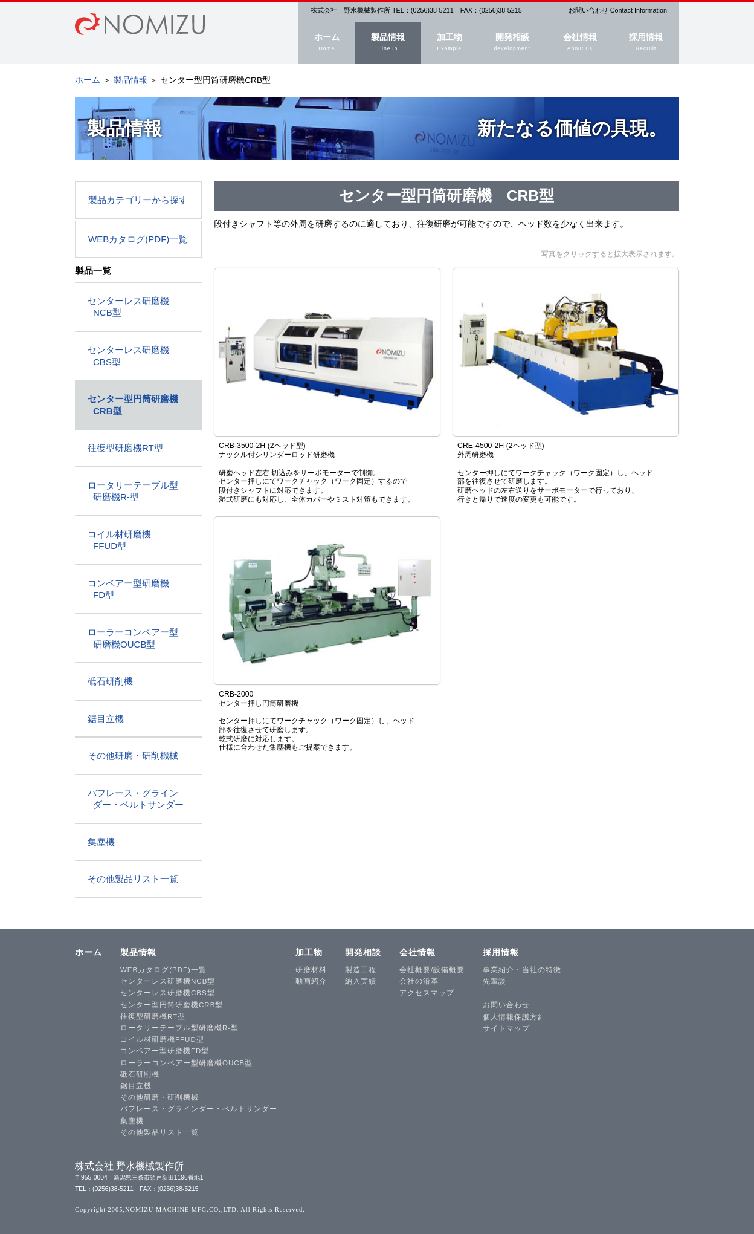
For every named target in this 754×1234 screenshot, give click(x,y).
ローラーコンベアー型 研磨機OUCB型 (133, 638)
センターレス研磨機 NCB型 (128, 307)
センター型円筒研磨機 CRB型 (133, 405)
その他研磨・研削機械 (133, 755)
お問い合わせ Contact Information (618, 10)
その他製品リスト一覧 (133, 879)
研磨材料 (311, 969)
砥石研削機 (110, 681)
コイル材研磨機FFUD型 (162, 1039)
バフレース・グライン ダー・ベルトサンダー (136, 799)
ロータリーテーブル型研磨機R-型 (179, 1027)
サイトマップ (506, 1028)
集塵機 (101, 842)
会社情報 (580, 43)
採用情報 (646, 43)
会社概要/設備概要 (432, 969)
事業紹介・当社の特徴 (522, 969)
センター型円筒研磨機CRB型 (171, 1004)
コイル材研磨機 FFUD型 (119, 540)
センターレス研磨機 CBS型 (128, 356)
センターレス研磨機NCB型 (167, 981)
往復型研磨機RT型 (125, 448)
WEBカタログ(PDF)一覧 (137, 239)
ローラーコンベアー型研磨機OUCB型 (186, 1063)
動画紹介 (311, 981)
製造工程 (360, 969)
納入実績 (360, 981)
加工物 (449, 43)
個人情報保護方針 (514, 1017)
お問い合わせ (506, 1004)
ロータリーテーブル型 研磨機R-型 (133, 491)
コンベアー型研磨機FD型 (164, 1050)
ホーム (327, 43)
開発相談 (512, 43)
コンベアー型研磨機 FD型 (128, 589)
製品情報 (388, 43)
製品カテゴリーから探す (138, 200)
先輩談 (494, 981)
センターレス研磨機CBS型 (167, 992)
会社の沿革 (419, 981)
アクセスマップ (426, 992)
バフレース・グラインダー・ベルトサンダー (198, 1108)
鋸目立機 (106, 718)
